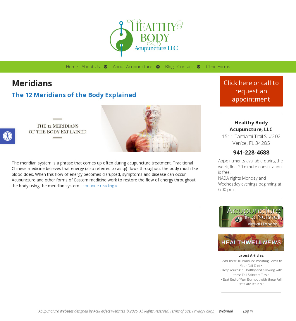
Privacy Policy (202, 311)
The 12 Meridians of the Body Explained (74, 95)
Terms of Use (180, 311)
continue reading (99, 185)
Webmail (226, 311)
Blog (169, 66)
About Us (91, 66)
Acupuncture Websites (56, 311)
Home (72, 66)
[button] (7, 136)
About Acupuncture (132, 66)
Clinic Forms (218, 66)
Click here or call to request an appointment (251, 91)
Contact (185, 66)
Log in (248, 311)
